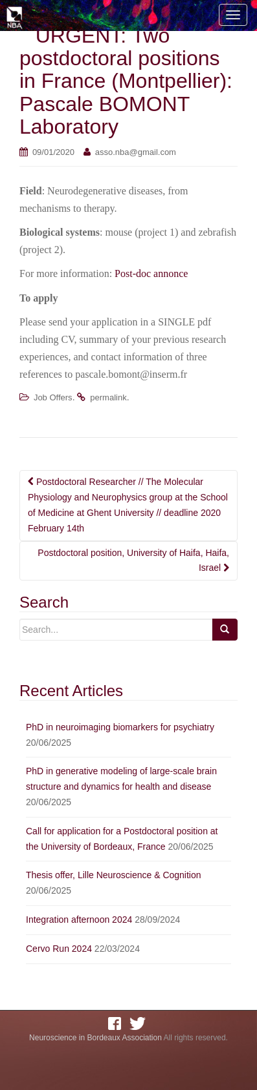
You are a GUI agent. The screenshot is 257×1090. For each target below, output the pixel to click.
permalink (108, 397)
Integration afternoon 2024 (79, 919)
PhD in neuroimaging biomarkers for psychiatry (120, 727)
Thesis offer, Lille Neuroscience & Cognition (113, 875)
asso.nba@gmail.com (135, 152)
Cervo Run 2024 (59, 948)
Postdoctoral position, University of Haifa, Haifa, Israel (133, 560)
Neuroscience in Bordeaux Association (95, 1037)
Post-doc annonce (151, 273)
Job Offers (53, 397)
